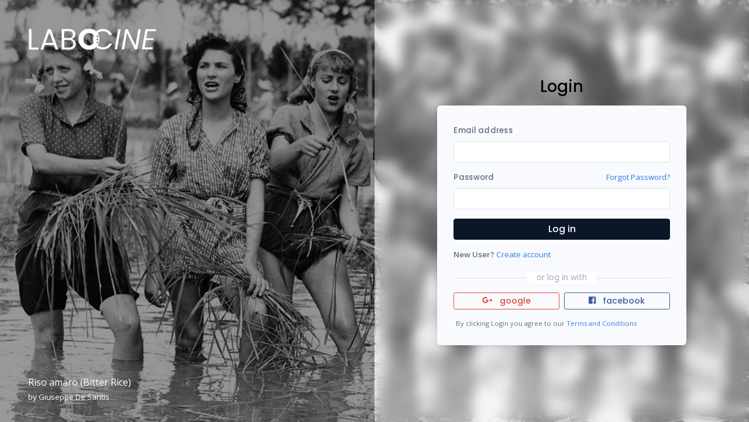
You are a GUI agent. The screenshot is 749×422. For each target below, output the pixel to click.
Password (473, 177)
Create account (523, 254)
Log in (562, 229)
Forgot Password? (638, 177)
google (506, 301)
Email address (482, 130)
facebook (617, 301)
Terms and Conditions (601, 323)
